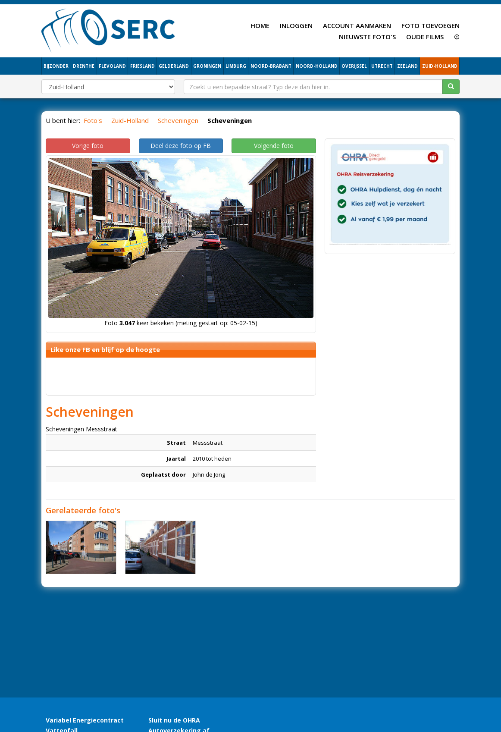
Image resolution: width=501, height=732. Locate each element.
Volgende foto (274, 145)
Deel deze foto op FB (180, 145)
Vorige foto (87, 145)
